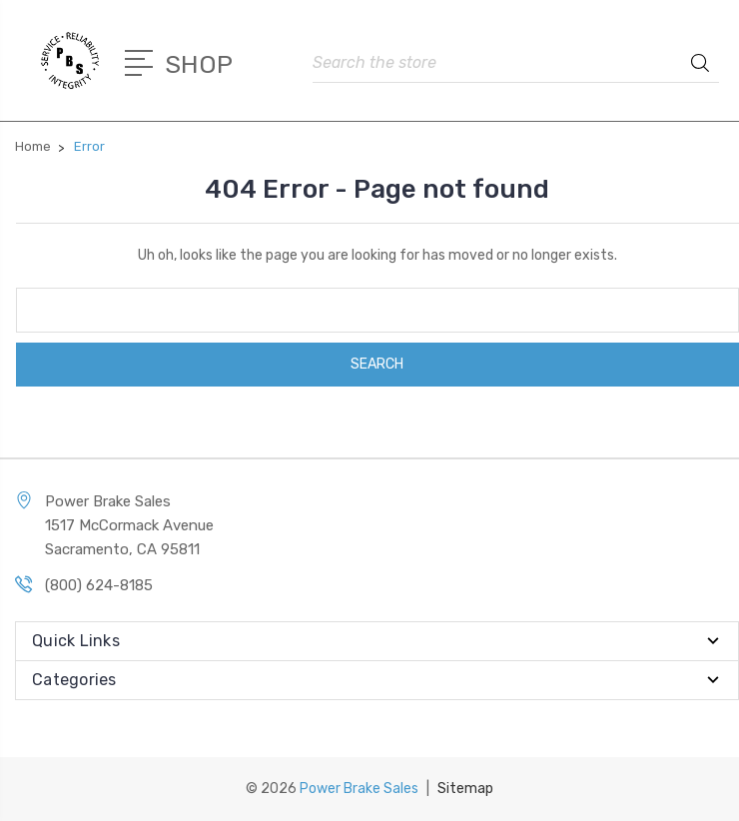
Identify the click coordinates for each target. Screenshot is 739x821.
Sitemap (465, 788)
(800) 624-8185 (99, 585)
